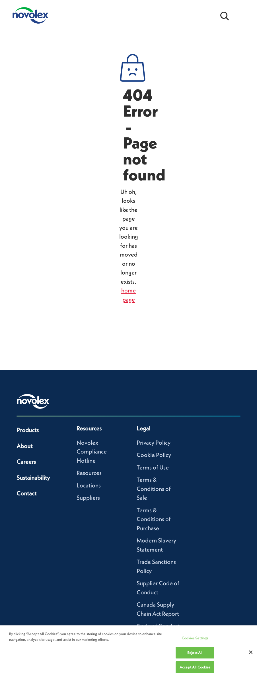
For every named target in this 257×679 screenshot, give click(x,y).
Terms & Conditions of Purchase (154, 519)
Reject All (194, 652)
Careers (26, 461)
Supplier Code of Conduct (158, 587)
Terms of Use (153, 467)
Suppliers (88, 497)
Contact (26, 493)
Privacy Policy (153, 442)
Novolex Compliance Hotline (92, 451)
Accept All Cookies (195, 667)
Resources (89, 473)
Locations (89, 485)
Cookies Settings (195, 638)
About (24, 446)
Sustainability (33, 477)
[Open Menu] (243, 15)
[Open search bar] (224, 15)
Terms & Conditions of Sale (154, 488)
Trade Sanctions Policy (156, 566)
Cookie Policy (154, 455)
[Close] (250, 652)
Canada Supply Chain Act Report (158, 609)
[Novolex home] (33, 401)
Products (28, 430)
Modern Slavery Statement (156, 544)
